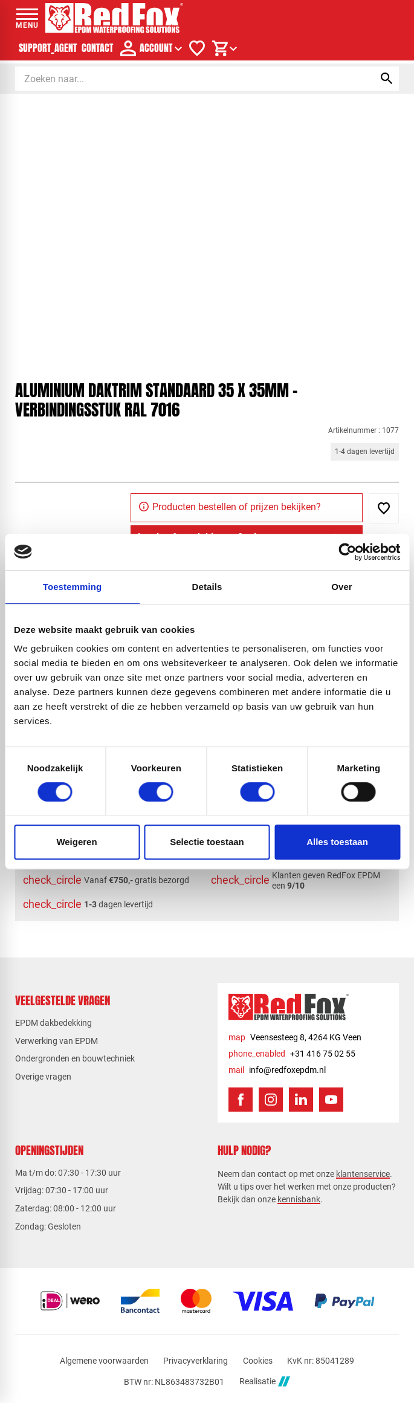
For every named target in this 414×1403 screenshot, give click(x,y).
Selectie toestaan (207, 842)
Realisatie (264, 1381)
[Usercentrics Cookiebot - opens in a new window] (347, 552)
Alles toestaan (337, 842)
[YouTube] (331, 1099)
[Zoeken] (183, 78)
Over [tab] (341, 587)
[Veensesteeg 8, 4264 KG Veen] (294, 1037)
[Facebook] (240, 1099)
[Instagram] (271, 1099)
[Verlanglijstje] (197, 48)
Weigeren (76, 842)
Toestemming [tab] (72, 587)
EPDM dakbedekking (53, 1023)
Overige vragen (43, 1076)
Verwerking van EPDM (56, 1041)
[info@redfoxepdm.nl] (277, 1070)
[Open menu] (27, 18)
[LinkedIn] (301, 1099)
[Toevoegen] (384, 508)
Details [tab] (207, 587)
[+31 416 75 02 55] (291, 1054)
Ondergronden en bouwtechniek (75, 1058)
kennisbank (298, 1199)
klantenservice (363, 1174)
